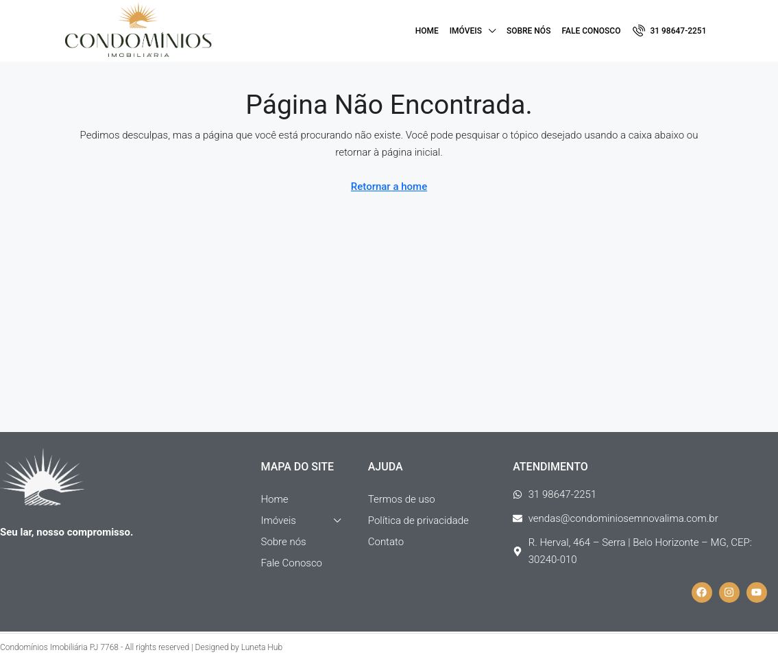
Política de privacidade (418, 520)
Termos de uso (401, 499)
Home (427, 31)
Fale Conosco (590, 31)
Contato (386, 542)
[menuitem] (669, 31)
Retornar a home (389, 186)
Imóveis (466, 31)
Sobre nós (528, 31)
